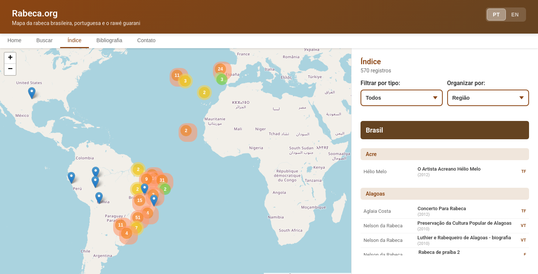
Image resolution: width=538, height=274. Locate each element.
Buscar (44, 40)
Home (14, 40)
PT (495, 15)
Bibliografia (109, 40)
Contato (146, 40)
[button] (95, 172)
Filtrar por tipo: (380, 83)
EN (515, 15)
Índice (74, 40)
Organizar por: (466, 83)
